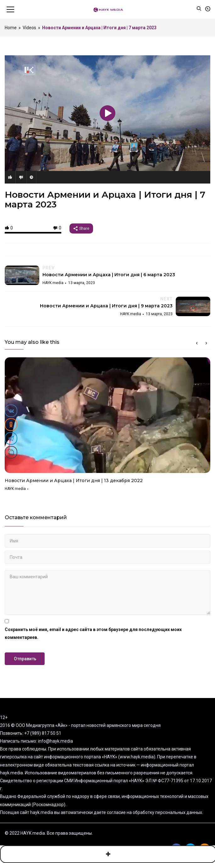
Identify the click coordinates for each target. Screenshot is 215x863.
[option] (107, 426)
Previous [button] (197, 343)
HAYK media (15, 488)
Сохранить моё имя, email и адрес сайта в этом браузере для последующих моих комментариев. (93, 633)
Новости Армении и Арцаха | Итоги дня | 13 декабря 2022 (74, 480)
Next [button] (206, 343)
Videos (29, 27)
